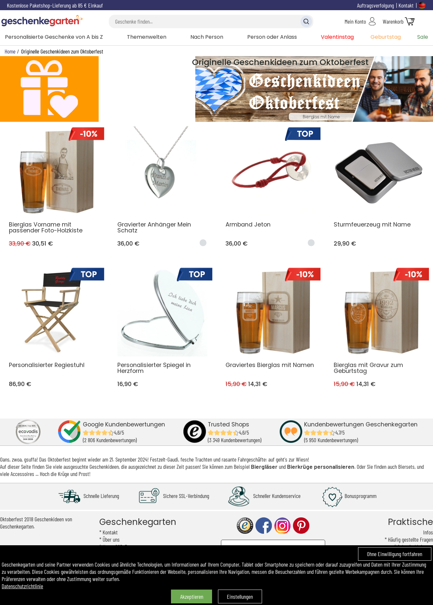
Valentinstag (337, 37)
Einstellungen (240, 596)
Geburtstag (386, 37)
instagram (282, 525)
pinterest (301, 525)
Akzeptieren (191, 596)
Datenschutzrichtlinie (22, 586)
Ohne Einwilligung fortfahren (394, 553)
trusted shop (245, 525)
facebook (263, 525)
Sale (422, 37)
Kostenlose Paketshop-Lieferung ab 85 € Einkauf (55, 5)
